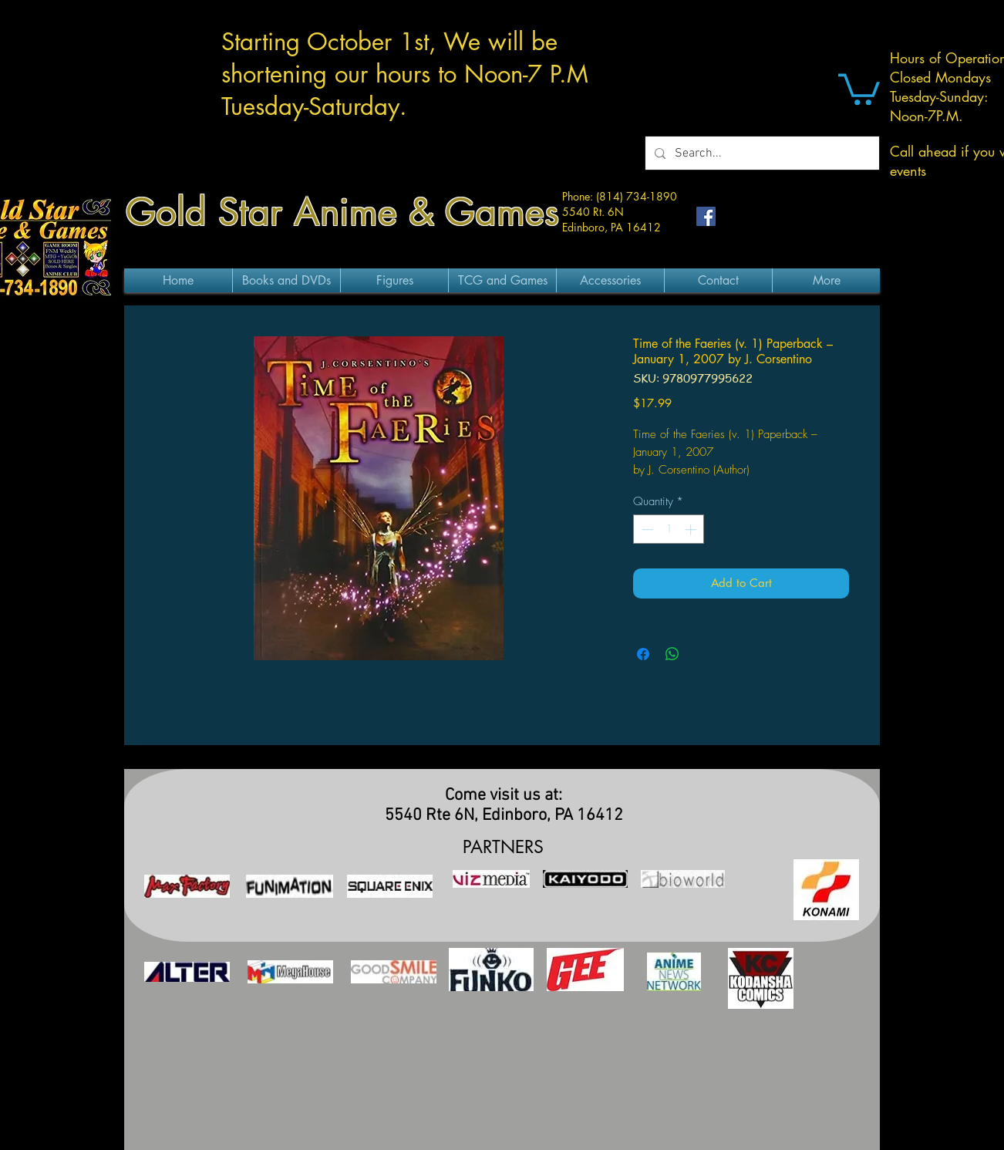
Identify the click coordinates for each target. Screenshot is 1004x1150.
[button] (859, 87)
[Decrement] (645, 529)
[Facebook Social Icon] (706, 216)
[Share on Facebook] (643, 654)
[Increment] (692, 529)
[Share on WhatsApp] (672, 654)
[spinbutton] (669, 529)
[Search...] (761, 153)
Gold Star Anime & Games (342, 212)
